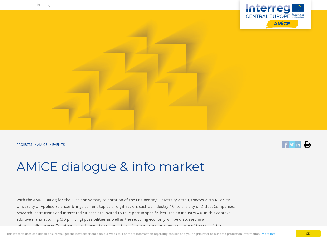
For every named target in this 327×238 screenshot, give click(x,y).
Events (58, 144)
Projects (24, 144)
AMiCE (42, 144)
